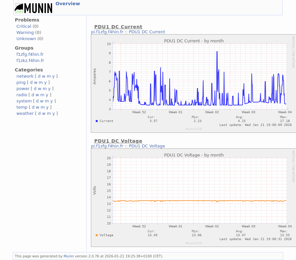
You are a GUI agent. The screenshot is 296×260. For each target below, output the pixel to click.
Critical (23, 26)
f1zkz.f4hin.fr (30, 60)
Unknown (26, 38)
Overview (67, 3)
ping (20, 82)
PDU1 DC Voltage (147, 146)
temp (21, 107)
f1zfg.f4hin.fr (29, 54)
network (25, 76)
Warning (25, 32)
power (22, 88)
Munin (68, 256)
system (24, 101)
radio (21, 94)
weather (25, 113)
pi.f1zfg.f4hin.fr (107, 31)
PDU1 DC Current (147, 31)
